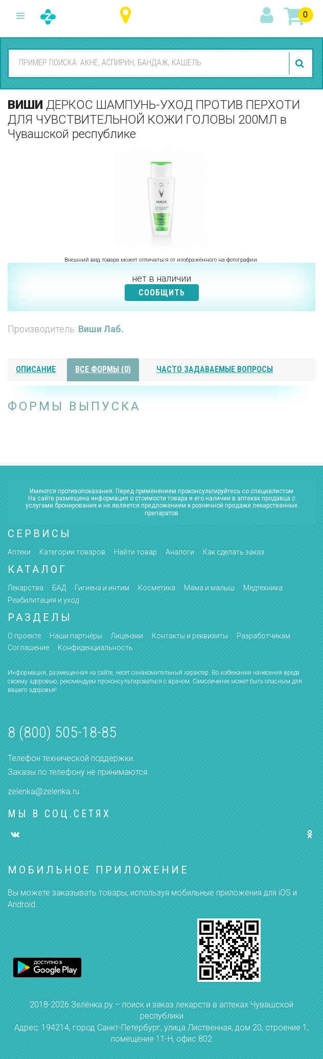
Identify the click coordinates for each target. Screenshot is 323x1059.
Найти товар (135, 552)
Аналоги (180, 552)
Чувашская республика (128, 15)
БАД (59, 588)
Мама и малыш (209, 588)
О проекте (24, 636)
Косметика (156, 588)
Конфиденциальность (95, 647)
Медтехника (263, 588)
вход (268, 16)
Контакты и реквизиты (190, 636)
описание (36, 369)
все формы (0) (103, 369)
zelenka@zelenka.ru (43, 791)
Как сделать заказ (233, 552)
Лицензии (127, 636)
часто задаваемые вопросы (214, 369)
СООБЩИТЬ (162, 292)
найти (301, 63)
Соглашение (28, 647)
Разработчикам (263, 636)
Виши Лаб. (101, 329)
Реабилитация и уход (43, 600)
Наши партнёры (76, 636)
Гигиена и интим (102, 588)
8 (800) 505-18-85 (62, 732)
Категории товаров (72, 552)
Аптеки (19, 552)
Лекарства (25, 588)
